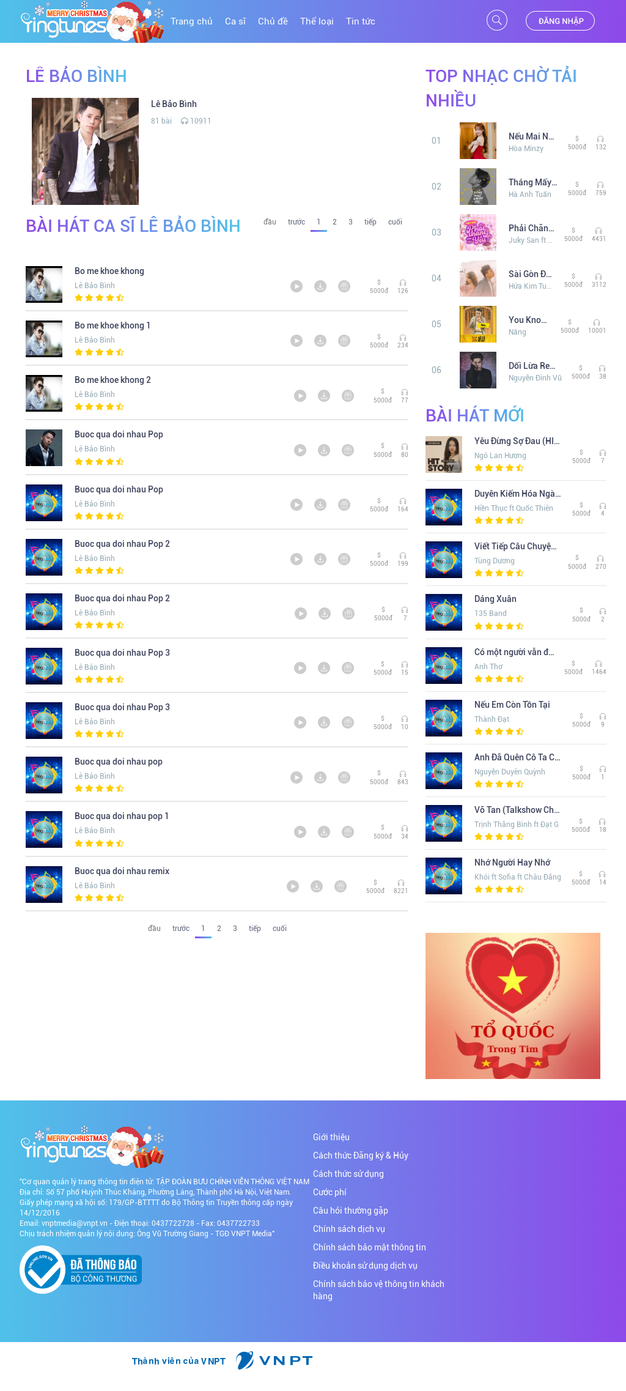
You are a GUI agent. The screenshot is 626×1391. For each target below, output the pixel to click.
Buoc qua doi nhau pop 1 (122, 816)
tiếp (370, 222)
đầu (269, 222)
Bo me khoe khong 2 (113, 380)
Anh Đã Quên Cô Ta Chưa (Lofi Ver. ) (518, 757)
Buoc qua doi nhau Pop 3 (122, 653)
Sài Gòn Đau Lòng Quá (532, 274)
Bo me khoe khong (109, 271)
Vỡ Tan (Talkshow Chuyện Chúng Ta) (518, 810)
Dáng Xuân (495, 599)
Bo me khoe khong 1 (113, 325)
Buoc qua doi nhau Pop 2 (122, 544)
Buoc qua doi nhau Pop (119, 434)
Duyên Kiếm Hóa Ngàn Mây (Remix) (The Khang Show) (518, 494)
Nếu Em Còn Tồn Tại (512, 705)
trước (296, 222)
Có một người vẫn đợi (514, 652)
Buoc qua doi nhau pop (119, 761)
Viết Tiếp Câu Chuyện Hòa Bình (516, 546)
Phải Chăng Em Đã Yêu (532, 228)
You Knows (530, 320)
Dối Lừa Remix (535, 366)
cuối (395, 222)
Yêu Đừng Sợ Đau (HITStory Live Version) (518, 441)
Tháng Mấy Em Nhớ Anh (534, 182)
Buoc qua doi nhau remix (122, 871)
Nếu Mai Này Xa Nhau (534, 136)
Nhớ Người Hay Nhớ (512, 862)
